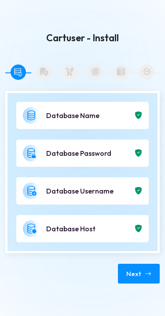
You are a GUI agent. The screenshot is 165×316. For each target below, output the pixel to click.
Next (138, 273)
